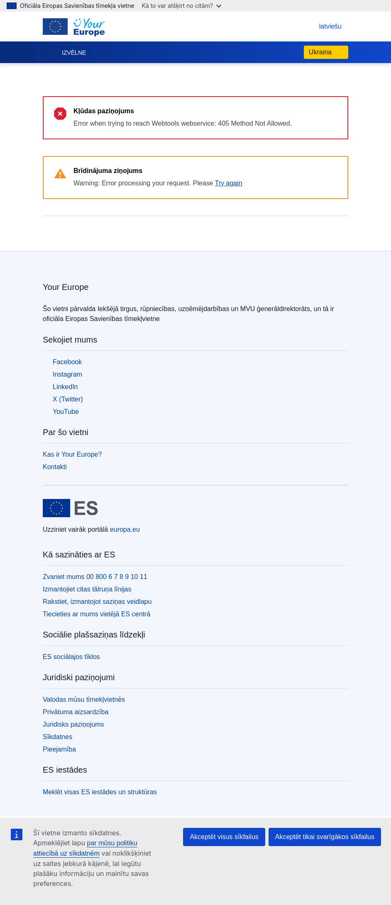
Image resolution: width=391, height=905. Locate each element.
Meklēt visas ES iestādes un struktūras (100, 792)
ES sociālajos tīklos (71, 656)
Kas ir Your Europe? (72, 454)
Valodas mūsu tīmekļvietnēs (84, 699)
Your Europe (65, 287)
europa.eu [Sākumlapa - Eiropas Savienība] (125, 529)
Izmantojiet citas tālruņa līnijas (87, 589)
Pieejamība (59, 749)
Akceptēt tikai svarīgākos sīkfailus (324, 836)
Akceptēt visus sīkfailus (224, 836)
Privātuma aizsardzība (75, 711)
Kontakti (55, 466)
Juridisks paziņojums (73, 724)
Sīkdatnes (57, 736)
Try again (228, 183)
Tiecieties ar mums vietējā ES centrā (96, 614)
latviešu (322, 26)
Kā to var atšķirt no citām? (181, 5)
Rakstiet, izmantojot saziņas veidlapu (97, 601)
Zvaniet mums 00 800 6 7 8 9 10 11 (95, 576)
